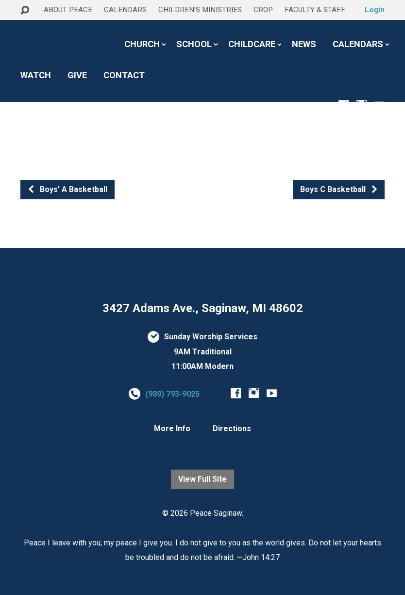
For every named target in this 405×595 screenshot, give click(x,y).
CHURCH (142, 44)
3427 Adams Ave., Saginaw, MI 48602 (202, 308)
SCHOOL (194, 44)
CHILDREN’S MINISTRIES (200, 9)
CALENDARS (125, 9)
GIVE (77, 75)
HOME (33, 28)
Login (375, 9)
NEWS (304, 44)
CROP (263, 9)
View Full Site (202, 479)
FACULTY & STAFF (315, 9)
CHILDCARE (251, 44)
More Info (172, 428)
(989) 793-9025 (172, 394)
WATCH (35, 75)
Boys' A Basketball (67, 189)
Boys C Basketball (339, 189)
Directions (232, 428)
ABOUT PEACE (68, 9)
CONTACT (124, 75)
